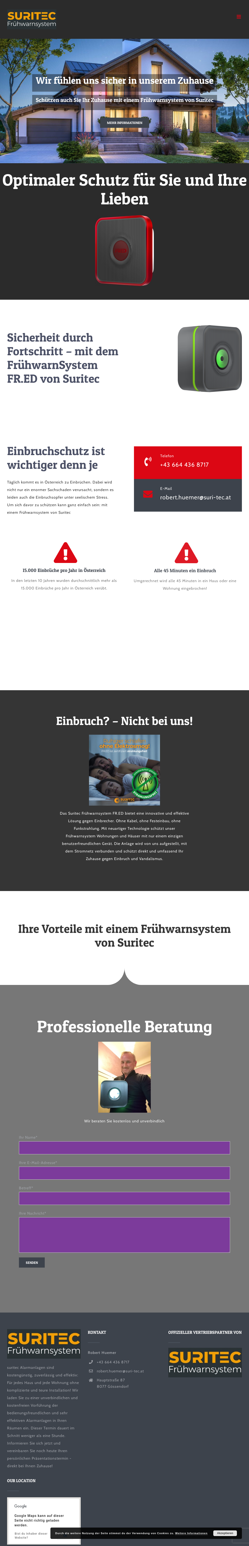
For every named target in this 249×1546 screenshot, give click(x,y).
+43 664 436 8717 (184, 464)
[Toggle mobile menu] (239, 16)
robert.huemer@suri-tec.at (195, 497)
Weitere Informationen (191, 1533)
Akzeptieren (225, 1533)
